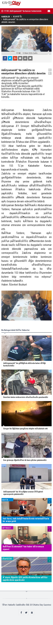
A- (50, 73)
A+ (49, 70)
